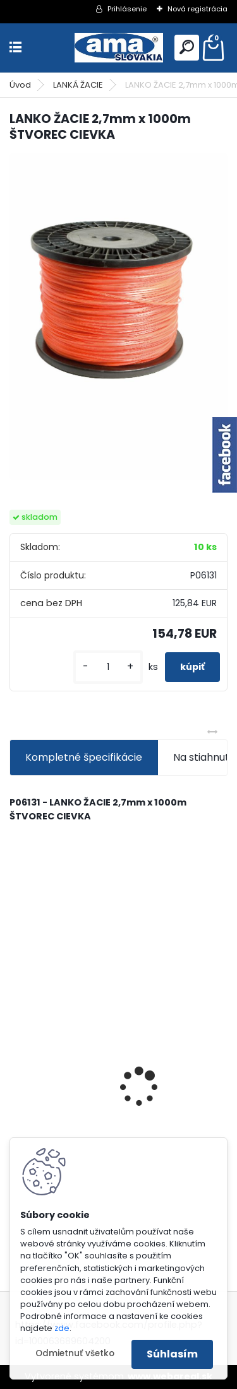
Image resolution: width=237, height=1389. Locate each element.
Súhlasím (172, 1354)
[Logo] (119, 48)
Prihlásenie (127, 9)
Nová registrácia (197, 9)
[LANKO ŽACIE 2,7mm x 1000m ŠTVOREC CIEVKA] (118, 316)
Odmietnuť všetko (74, 1353)
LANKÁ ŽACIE (78, 85)
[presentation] (16, 1065)
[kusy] (108, 667)
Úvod (20, 85)
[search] (186, 47)
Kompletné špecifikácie (83, 757)
